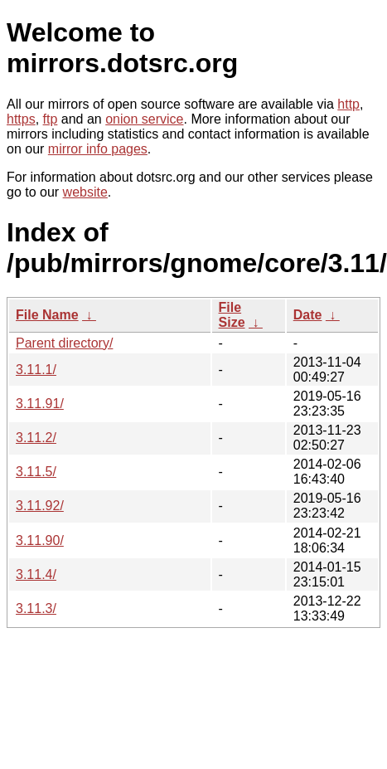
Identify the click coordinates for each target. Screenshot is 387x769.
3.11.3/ (36, 608)
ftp (50, 119)
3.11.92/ (40, 506)
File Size (232, 314)
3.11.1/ (36, 370)
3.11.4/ (36, 574)
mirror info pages (98, 149)
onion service (144, 119)
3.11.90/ (40, 540)
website (85, 192)
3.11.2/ (36, 438)
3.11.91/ (40, 404)
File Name (47, 315)
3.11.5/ (36, 472)
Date (307, 315)
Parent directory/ (64, 343)
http (348, 104)
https (21, 119)
